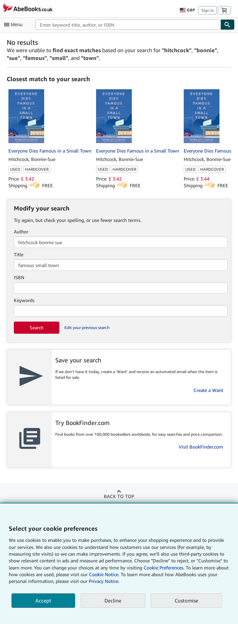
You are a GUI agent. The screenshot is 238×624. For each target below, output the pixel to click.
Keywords (24, 300)
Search (36, 327)
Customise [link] (186, 600)
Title (18, 254)
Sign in (207, 10)
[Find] (227, 25)
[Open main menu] (15, 25)
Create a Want (208, 390)
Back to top (119, 496)
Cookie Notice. (104, 574)
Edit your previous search (87, 327)
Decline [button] (113, 600)
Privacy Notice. (104, 581)
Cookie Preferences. (164, 567)
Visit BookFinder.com (201, 447)
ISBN (19, 277)
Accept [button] (43, 600)
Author (21, 231)
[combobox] (127, 25)
